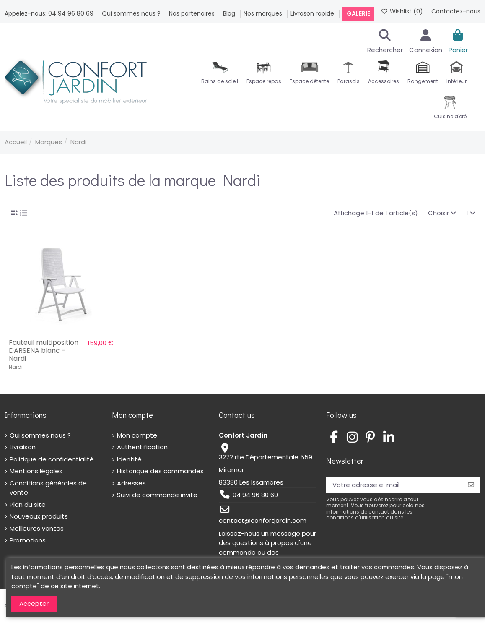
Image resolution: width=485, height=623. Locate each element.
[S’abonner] (471, 485)
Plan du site (28, 504)
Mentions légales (36, 471)
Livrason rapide (313, 13)
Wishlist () (403, 11)
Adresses (131, 483)
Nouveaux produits (39, 516)
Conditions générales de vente (48, 488)
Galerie (358, 13)
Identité (129, 459)
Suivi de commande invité (157, 494)
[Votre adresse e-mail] (394, 485)
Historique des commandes (160, 471)
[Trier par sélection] (442, 213)
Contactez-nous (455, 11)
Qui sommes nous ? (132, 13)
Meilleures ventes (37, 528)
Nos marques (264, 13)
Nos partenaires (192, 13)
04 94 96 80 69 (255, 494)
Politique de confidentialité (52, 459)
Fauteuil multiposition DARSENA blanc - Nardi (43, 350)
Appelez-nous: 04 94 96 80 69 (50, 13)
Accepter (34, 603)
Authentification (142, 447)
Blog (230, 13)
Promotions (28, 540)
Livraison (23, 447)
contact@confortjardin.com (262, 520)
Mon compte (137, 435)
